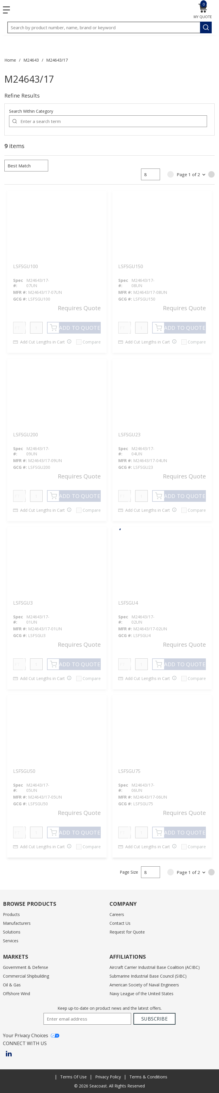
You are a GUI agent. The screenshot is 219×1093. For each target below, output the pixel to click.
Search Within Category (31, 111)
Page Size (129, 872)
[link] (170, 174)
